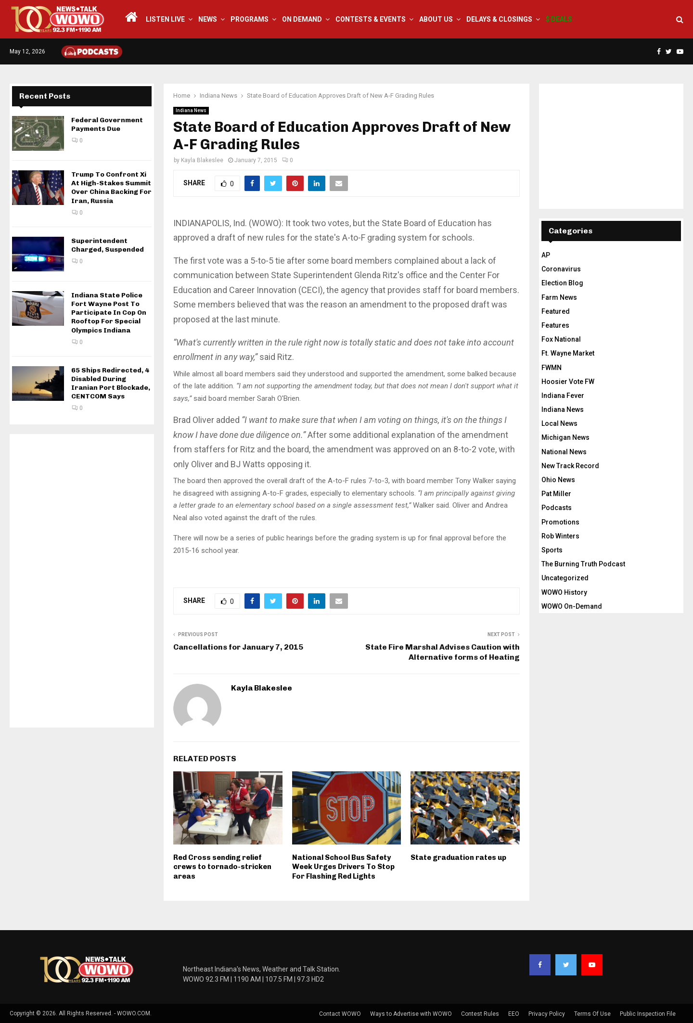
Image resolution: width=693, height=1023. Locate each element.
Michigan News (565, 437)
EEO (513, 1013)
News (207, 19)
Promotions (560, 522)
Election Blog (562, 283)
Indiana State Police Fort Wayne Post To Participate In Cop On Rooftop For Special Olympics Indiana (108, 312)
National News (564, 452)
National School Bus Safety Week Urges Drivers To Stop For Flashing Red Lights (343, 867)
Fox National (561, 339)
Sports (552, 550)
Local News (559, 423)
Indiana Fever (562, 395)
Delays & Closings (499, 19)
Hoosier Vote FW (567, 381)
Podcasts (556, 508)
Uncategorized (565, 578)
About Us (436, 19)
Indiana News (191, 110)
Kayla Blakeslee (202, 160)
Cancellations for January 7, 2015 (238, 647)
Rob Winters (560, 536)
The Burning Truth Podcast (583, 564)
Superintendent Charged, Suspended (107, 245)
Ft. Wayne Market (567, 353)
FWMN (551, 367)
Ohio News (558, 480)
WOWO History (564, 592)
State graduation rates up (458, 857)
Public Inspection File (648, 1013)
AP (545, 255)
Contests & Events (370, 19)
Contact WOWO (340, 1013)
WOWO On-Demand (571, 606)
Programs (250, 19)
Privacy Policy (546, 1013)
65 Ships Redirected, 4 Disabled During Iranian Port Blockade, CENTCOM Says (110, 383)
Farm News (559, 297)
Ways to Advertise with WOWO (411, 1013)
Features (555, 325)
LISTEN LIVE (165, 19)
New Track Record (570, 466)
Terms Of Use (592, 1013)
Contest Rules (480, 1013)
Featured (555, 311)
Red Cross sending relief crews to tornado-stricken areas (222, 867)
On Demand (302, 19)
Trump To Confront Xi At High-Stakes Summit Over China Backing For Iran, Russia (111, 187)
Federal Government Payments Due (107, 124)
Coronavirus (561, 269)
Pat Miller (556, 494)
